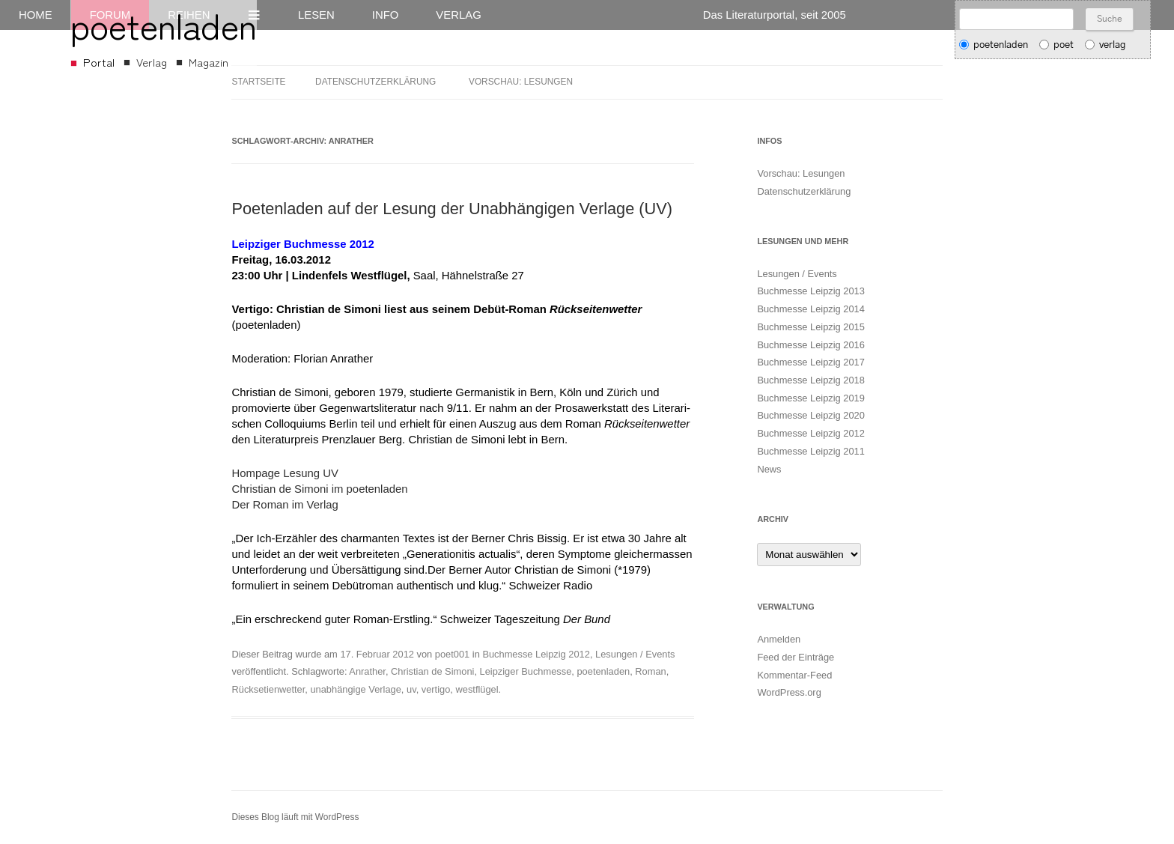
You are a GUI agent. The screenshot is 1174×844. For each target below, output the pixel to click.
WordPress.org (789, 692)
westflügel (476, 689)
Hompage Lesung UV (284, 473)
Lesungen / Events (635, 654)
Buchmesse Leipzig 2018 (811, 380)
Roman (650, 671)
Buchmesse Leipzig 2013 (811, 291)
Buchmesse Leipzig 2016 (811, 344)
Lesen (316, 15)
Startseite (258, 81)
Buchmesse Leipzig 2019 (811, 398)
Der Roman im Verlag (284, 505)
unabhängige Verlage (355, 689)
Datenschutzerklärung (375, 81)
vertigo (436, 689)
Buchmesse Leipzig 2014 (811, 309)
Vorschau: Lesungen (521, 81)
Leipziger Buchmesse (526, 671)
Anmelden (778, 639)
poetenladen (603, 671)
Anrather (367, 671)
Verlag (458, 15)
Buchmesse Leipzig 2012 (536, 654)
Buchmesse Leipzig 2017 (811, 362)
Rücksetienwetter (268, 689)
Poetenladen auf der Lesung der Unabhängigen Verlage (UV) (451, 208)
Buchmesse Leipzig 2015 (811, 327)
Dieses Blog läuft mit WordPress (295, 817)
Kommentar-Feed (794, 675)
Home (35, 15)
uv (411, 689)
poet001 (452, 654)
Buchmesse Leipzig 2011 (811, 451)
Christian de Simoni (432, 671)
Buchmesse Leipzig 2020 (811, 415)
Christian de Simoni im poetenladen (319, 489)
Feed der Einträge (795, 657)
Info (385, 15)
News (769, 469)
